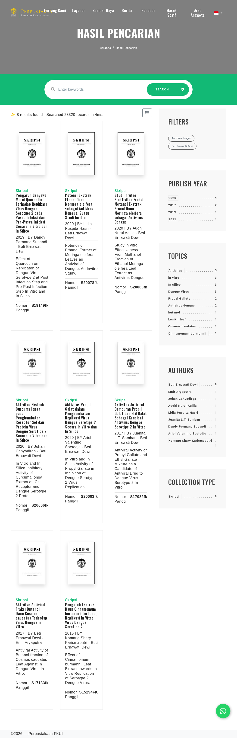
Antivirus (175, 270)
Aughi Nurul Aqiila (182, 405)
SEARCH (162, 92)
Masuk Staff (171, 13)
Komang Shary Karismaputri (190, 440)
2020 (172, 198)
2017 (172, 205)
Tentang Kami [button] (55, 10)
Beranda (105, 48)
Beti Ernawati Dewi (183, 384)
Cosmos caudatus (182, 326)
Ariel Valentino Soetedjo (187, 433)
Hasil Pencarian (126, 48)
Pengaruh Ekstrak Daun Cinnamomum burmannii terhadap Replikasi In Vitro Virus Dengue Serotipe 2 (81, 615)
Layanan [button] (79, 10)
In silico (174, 284)
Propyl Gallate (179, 298)
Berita (127, 10)
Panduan (148, 10)
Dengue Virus (178, 291)
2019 (172, 212)
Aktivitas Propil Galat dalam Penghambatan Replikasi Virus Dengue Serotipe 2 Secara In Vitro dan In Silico (81, 418)
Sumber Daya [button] (103, 10)
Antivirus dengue (181, 305)
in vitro (173, 277)
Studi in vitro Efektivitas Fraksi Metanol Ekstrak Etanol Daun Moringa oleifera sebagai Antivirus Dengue (129, 208)
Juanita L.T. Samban (184, 419)
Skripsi (173, 496)
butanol (174, 312)
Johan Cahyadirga (182, 398)
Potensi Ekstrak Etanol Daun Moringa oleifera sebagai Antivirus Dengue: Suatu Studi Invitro (79, 206)
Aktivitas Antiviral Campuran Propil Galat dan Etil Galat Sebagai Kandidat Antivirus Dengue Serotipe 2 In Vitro (131, 416)
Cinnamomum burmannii (187, 333)
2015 (172, 219)
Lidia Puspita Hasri (183, 412)
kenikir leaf (177, 319)
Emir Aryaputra (180, 391)
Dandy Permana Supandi (187, 426)
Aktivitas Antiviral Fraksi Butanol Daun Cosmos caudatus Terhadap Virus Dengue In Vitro (31, 615)
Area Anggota (198, 13)
